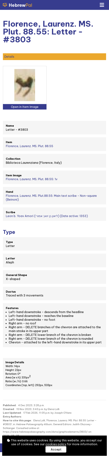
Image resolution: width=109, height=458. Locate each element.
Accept (56, 449)
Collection (13, 158)
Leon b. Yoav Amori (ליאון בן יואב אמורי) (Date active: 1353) (47, 216)
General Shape (16, 275)
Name (10, 125)
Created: (9, 409)
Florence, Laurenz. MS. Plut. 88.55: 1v (31, 179)
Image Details (14, 362)
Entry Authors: (12, 416)
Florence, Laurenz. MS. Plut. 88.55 (29, 146)
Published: (9, 405)
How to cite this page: (17, 420)
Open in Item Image (25, 107)
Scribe (10, 212)
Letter (10, 258)
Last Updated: (12, 412)
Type (9, 242)
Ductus (11, 291)
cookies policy (55, 444)
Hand (9, 191)
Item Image (14, 175)
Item (9, 142)
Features (12, 308)
